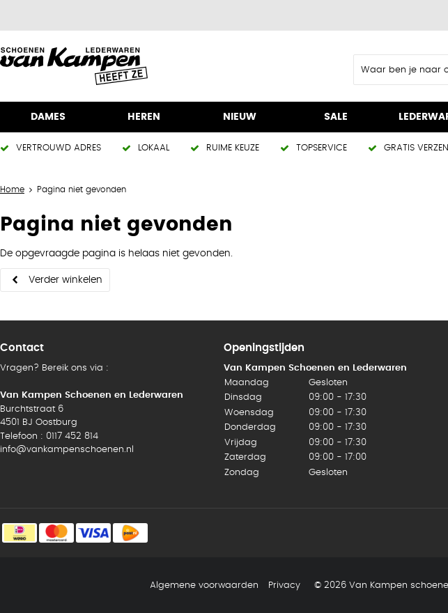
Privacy (284, 585)
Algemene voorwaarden (204, 585)
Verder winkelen (65, 280)
